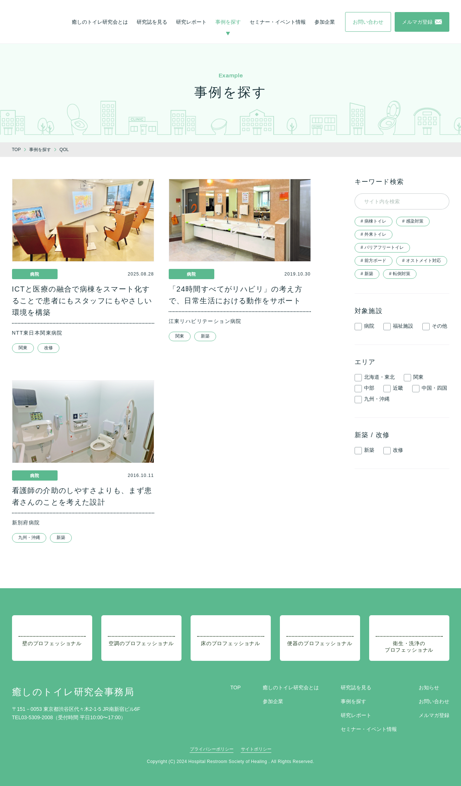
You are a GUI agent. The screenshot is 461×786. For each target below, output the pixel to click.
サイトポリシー (256, 749)
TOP (235, 687)
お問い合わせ (434, 701)
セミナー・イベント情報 (278, 22)
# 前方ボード (373, 260)
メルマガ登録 (434, 715)
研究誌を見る (152, 22)
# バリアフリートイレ (382, 247)
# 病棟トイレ (373, 221)
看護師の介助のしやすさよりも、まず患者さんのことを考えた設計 (82, 496)
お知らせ (429, 687)
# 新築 (367, 273)
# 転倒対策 (399, 273)
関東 (23, 347)
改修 (48, 347)
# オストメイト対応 (421, 260)
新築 (205, 336)
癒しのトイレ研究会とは (100, 22)
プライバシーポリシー (212, 749)
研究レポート (191, 22)
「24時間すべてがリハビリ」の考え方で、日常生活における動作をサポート (235, 295)
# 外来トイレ (373, 234)
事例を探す (228, 22)
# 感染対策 (412, 221)
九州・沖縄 (29, 537)
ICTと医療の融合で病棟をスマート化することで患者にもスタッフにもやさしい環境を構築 (82, 300)
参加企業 (325, 22)
